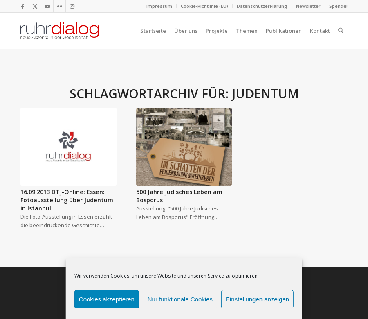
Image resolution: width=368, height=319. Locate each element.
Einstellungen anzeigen (257, 299)
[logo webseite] (59, 31)
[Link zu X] (35, 6)
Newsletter (308, 6)
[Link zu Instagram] (72, 6)
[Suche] (341, 31)
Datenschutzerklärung (262, 6)
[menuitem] (159, 6)
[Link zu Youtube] (47, 6)
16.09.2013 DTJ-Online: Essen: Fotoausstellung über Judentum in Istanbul (66, 200)
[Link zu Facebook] (23, 6)
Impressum (159, 6)
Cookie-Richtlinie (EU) (204, 6)
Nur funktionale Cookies (180, 299)
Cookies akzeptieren (107, 299)
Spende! (338, 6)
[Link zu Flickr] (59, 6)
